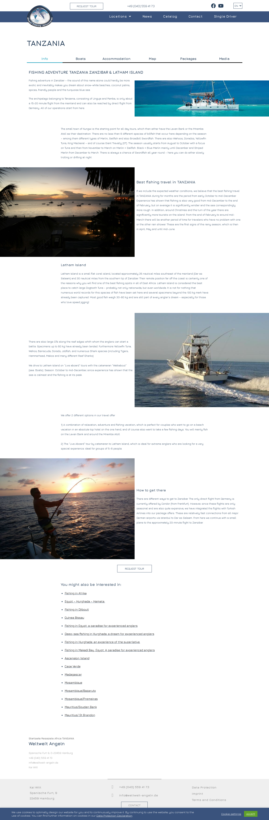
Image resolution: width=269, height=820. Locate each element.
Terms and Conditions (209, 799)
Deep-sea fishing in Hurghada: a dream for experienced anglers (109, 633)
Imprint (197, 793)
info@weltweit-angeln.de (138, 795)
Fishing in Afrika (76, 593)
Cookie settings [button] (231, 813)
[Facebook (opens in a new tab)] (213, 5)
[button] (134, 568)
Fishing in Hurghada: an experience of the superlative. (102, 642)
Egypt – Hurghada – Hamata (85, 601)
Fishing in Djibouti (77, 609)
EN (238, 5)
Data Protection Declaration (114, 815)
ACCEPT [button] (250, 813)
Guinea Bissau (74, 617)
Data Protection (204, 787)
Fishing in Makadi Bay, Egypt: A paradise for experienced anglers (110, 650)
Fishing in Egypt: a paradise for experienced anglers (101, 625)
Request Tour (86, 6)
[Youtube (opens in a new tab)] (220, 5)
